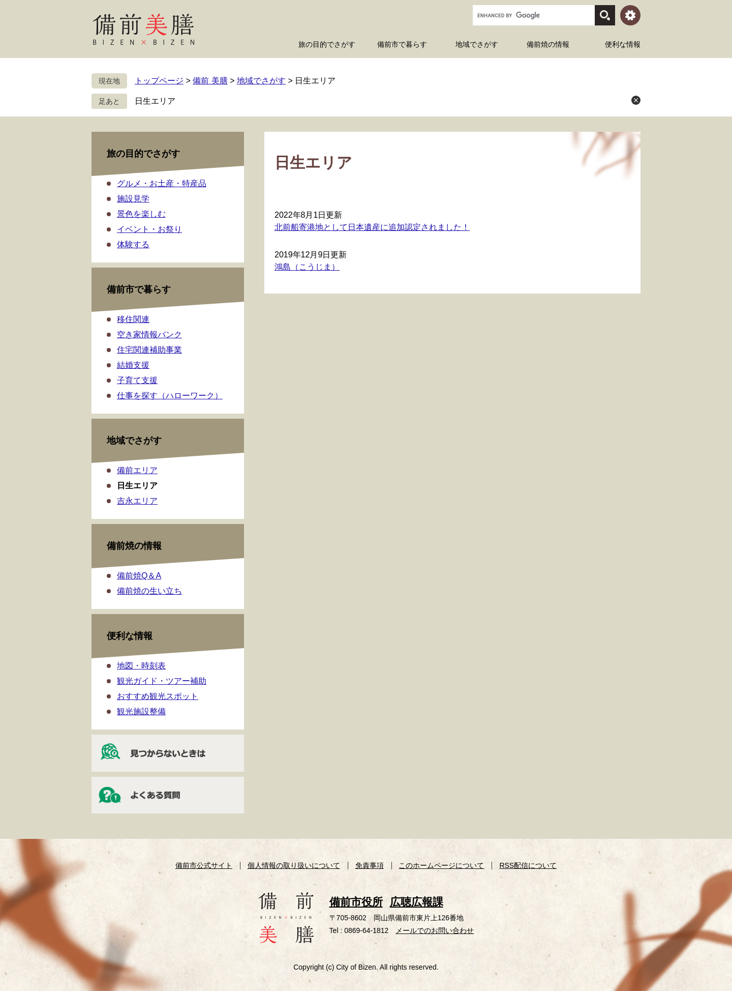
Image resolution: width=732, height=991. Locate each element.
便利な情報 (129, 636)
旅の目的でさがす (143, 154)
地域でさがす (261, 80)
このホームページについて (441, 865)
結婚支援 (133, 365)
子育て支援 (137, 380)
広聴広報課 (416, 902)
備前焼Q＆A (139, 575)
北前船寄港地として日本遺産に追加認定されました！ (372, 227)
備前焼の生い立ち (149, 591)
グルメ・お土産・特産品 (161, 183)
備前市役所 (356, 902)
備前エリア (137, 470)
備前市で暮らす (139, 289)
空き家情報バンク (149, 334)
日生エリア (155, 101)
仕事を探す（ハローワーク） (170, 395)
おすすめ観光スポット (157, 696)
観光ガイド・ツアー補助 (161, 681)
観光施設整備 (141, 711)
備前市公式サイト (203, 865)
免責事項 (369, 865)
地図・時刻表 (141, 665)
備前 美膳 (210, 80)
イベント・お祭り (149, 229)
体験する (133, 244)
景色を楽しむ (141, 214)
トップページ (159, 80)
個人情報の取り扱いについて (294, 865)
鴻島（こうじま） (307, 267)
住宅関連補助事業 (149, 349)
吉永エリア (137, 501)
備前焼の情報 (134, 546)
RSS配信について (528, 865)
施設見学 (133, 198)
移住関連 (133, 319)
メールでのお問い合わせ (434, 930)
